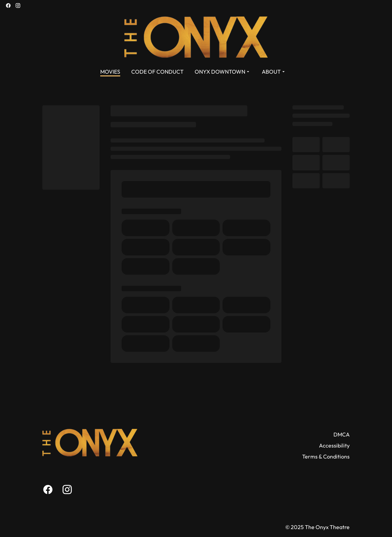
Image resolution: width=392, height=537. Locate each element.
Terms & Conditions (326, 456)
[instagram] (18, 5)
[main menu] (193, 71)
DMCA (341, 434)
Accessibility (334, 445)
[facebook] (8, 5)
